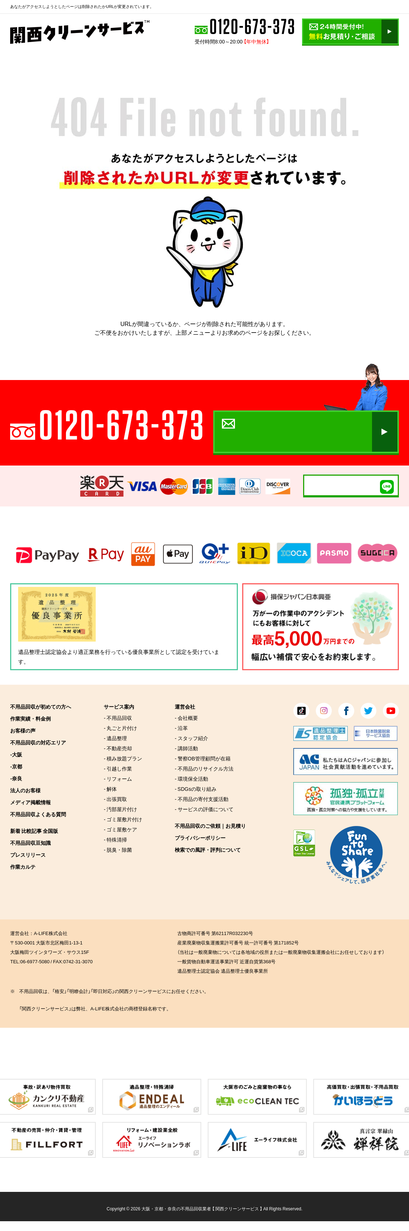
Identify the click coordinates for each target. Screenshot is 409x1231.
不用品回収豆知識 (30, 842)
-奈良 (16, 778)
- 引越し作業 (118, 768)
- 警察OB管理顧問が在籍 (203, 758)
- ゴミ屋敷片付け (123, 819)
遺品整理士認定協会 (42, 652)
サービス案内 (119, 706)
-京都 (16, 766)
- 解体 (110, 788)
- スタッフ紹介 (191, 738)
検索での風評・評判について (208, 849)
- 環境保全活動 (191, 778)
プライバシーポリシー (200, 837)
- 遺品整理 (115, 738)
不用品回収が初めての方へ (40, 706)
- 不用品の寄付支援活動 (201, 798)
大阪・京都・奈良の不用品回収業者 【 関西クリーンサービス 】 (201, 1208)
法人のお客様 (25, 790)
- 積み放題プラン (123, 758)
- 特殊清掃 (115, 839)
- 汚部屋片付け (120, 809)
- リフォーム (118, 778)
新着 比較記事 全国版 (34, 830)
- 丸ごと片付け (120, 727)
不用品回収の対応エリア (38, 742)
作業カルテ (23, 866)
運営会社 (185, 706)
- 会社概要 (186, 717)
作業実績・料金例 (30, 718)
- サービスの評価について (204, 809)
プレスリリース (28, 854)
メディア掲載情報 (30, 802)
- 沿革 (181, 727)
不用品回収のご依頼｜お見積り (210, 825)
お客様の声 (23, 730)
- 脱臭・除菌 (118, 849)
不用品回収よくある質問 (38, 814)
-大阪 (16, 754)
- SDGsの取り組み (195, 788)
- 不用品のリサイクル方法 (204, 768)
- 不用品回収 (118, 717)
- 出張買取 (115, 798)
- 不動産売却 (118, 748)
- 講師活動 (186, 748)
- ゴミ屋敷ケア (120, 829)
